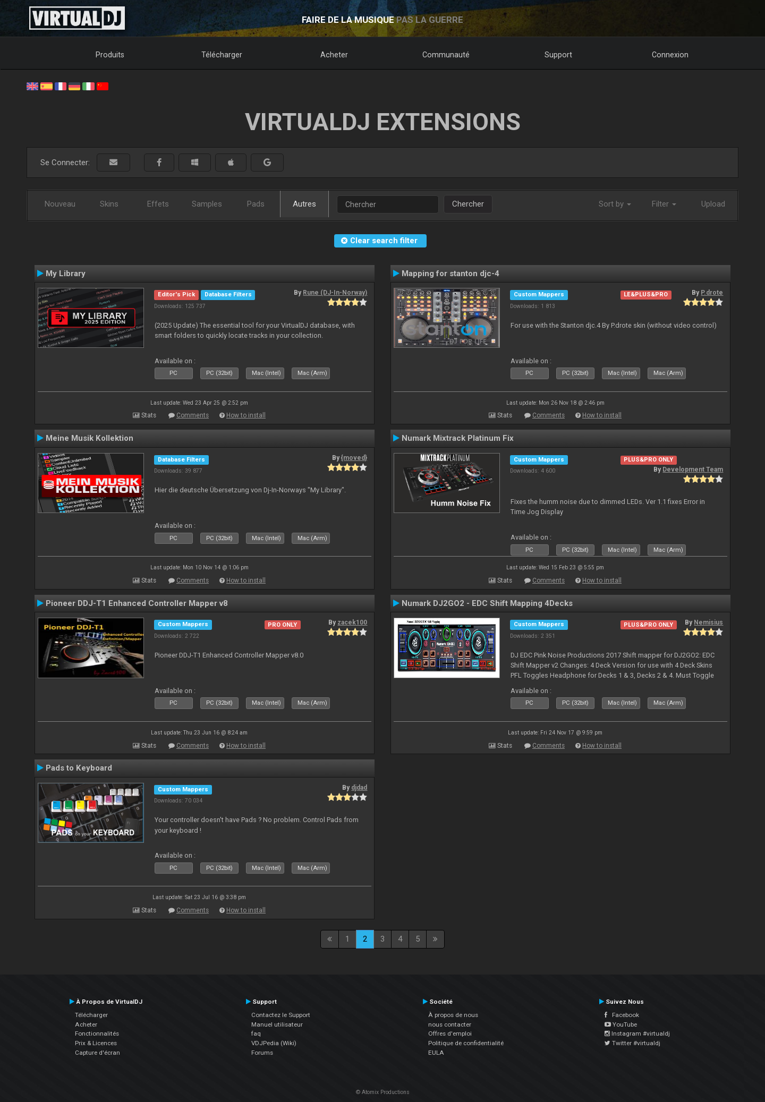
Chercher (468, 204)
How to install (246, 415)
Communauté (446, 54)
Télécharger (221, 54)
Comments (192, 415)
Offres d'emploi (450, 1033)
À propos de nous (453, 1015)
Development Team (692, 469)
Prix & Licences (96, 1043)
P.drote (712, 292)
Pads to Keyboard (79, 768)
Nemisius (708, 622)
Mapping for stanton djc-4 (450, 273)
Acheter (334, 54)
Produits (110, 54)
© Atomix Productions (383, 1092)
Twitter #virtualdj (632, 1043)
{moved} (354, 458)
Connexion (670, 54)
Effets (158, 204)
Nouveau (60, 204)
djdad (359, 787)
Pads (256, 204)
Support (558, 54)
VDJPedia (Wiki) (273, 1043)
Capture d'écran (97, 1052)
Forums (262, 1052)
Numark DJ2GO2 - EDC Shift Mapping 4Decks (487, 603)
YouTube (621, 1024)
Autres (304, 204)
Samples (207, 204)
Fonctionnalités (97, 1033)
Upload (713, 204)
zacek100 (352, 622)
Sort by (615, 204)
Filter (664, 204)
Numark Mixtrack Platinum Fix (458, 438)
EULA (436, 1052)
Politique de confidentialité (466, 1043)
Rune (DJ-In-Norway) (335, 292)
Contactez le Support (280, 1015)
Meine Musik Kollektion (89, 438)
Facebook (622, 1015)
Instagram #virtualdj (637, 1033)
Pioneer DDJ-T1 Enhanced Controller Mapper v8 (137, 603)
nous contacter (449, 1024)
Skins (109, 204)
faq (256, 1033)
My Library (66, 273)
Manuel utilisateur (277, 1024)
